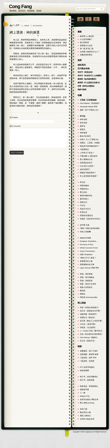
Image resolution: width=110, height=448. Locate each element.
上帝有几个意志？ (87, 153)
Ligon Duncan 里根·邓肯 (89, 268)
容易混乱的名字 (86, 163)
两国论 (82, 294)
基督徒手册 (84, 389)
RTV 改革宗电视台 (87, 367)
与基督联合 (84, 149)
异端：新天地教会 (87, 277)
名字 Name (14, 117)
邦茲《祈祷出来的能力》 (90, 307)
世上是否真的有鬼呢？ (89, 176)
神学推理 (83, 133)
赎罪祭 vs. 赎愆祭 (87, 36)
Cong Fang (20, 6)
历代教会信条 (84, 68)
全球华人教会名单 (87, 419)
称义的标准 (84, 42)
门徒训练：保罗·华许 (88, 358)
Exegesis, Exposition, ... (89, 241)
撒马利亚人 (84, 199)
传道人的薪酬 (85, 232)
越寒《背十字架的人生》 (90, 110)
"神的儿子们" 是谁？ (88, 258)
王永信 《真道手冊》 (88, 324)
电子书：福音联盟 (87, 380)
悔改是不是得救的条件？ (90, 146)
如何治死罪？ (85, 169)
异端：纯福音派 (86, 281)
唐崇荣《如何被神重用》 (87, 79)
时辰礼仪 (83, 212)
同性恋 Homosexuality (88, 297)
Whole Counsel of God (88, 248)
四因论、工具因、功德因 (90, 143)
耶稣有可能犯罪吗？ (88, 173)
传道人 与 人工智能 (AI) (89, 139)
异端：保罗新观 (86, 274)
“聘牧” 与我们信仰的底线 (90, 228)
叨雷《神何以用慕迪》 (86, 86)
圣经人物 (83, 409)
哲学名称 (83, 123)
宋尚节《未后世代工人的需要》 (90, 76)
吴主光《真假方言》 (88, 341)
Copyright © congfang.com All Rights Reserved (89, 432)
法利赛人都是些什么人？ (90, 52)
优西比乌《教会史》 (88, 317)
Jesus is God (85, 238)
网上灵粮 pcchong (87, 403)
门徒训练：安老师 (87, 361)
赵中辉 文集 (84, 225)
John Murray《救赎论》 (89, 337)
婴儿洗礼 (83, 192)
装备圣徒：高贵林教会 (89, 386)
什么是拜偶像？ (86, 39)
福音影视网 (84, 370)
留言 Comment (15, 126)
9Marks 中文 (85, 396)
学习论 (82, 116)
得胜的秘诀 (84, 185)
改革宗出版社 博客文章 (89, 399)
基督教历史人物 (86, 261)
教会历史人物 (85, 412)
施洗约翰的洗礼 (86, 195)
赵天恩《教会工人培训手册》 (91, 321)
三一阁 (82, 393)
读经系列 (82, 65)
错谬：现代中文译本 (88, 284)
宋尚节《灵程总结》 (86, 72)
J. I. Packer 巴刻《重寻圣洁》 (91, 331)
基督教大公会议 (86, 45)
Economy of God (86, 244)
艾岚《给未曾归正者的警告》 (91, 334)
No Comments (37, 26)
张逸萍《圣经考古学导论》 (90, 219)
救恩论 (82, 129)
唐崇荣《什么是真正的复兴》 (89, 83)
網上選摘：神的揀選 (25, 32)
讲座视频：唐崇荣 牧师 (89, 354)
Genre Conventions (87, 251)
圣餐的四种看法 (86, 55)
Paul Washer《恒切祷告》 (90, 103)
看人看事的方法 (86, 159)
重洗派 (82, 291)
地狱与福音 (82, 89)
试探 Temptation (86, 254)
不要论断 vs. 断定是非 (88, 156)
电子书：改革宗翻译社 (89, 377)
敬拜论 (82, 126)
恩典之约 (83, 202)
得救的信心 (84, 189)
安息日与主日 (85, 209)
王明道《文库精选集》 (89, 100)
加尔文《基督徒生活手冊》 (90, 311)
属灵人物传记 (85, 416)
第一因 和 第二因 (86, 49)
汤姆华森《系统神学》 (89, 314)
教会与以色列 (85, 136)
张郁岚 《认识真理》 (88, 327)
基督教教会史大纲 (87, 264)
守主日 (82, 205)
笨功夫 (82, 182)
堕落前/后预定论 (86, 215)
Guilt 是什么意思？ (87, 166)
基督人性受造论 (86, 287)
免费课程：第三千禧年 (89, 351)
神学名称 (83, 119)
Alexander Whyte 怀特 (88, 107)
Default (26, 26)
